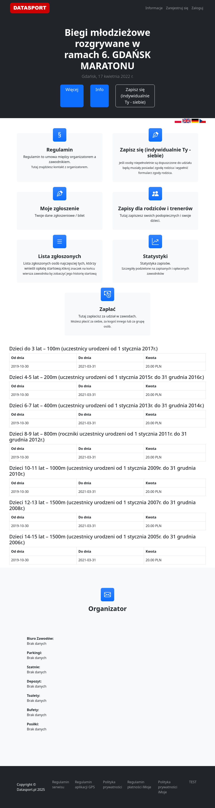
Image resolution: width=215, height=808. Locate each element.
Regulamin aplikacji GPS (85, 784)
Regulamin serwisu (60, 784)
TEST (193, 782)
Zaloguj (197, 8)
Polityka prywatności (112, 784)
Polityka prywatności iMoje (167, 787)
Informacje (154, 8)
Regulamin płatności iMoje (139, 784)
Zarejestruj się (177, 8)
